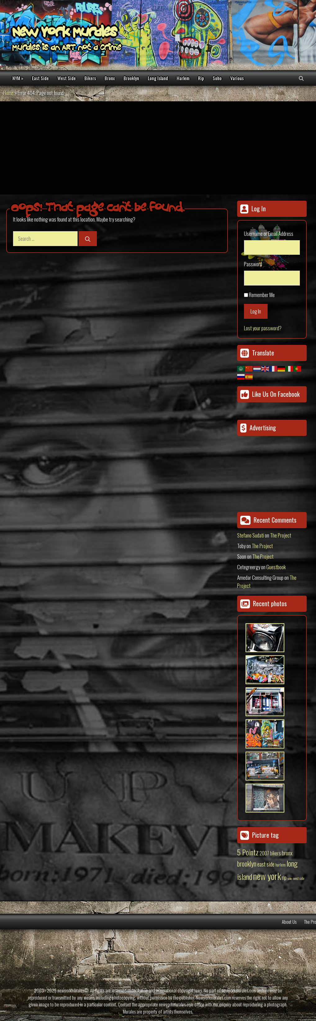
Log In (256, 311)
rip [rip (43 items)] (284, 877)
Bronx (110, 78)
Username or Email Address (268, 233)
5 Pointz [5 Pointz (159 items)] (248, 852)
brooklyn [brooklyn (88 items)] (246, 863)
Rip (201, 78)
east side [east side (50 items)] (265, 863)
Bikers (90, 78)
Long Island (158, 78)
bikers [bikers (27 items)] (275, 853)
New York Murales (64, 33)
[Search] (88, 238)
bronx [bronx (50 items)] (287, 852)
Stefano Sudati (250, 535)
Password (253, 264)
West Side (66, 78)
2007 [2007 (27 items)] (264, 853)
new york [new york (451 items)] (267, 875)
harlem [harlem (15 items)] (280, 865)
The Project (280, 535)
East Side (40, 78)
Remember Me (262, 295)
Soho (217, 78)
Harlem (183, 78)
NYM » (17, 78)
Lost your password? (263, 328)
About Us (289, 921)
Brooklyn (131, 78)
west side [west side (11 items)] (298, 878)
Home (8, 93)
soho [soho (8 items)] (289, 878)
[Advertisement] (158, 147)
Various (237, 78)
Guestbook (276, 567)
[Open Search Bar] (301, 78)
